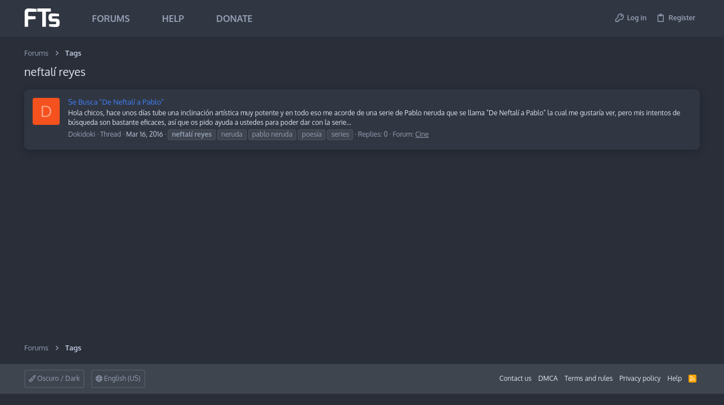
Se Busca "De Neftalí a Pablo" (116, 101)
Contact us (515, 378)
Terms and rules (589, 378)
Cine (422, 134)
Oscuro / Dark (54, 378)
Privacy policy (639, 378)
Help (675, 378)
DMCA (548, 378)
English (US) (118, 378)
